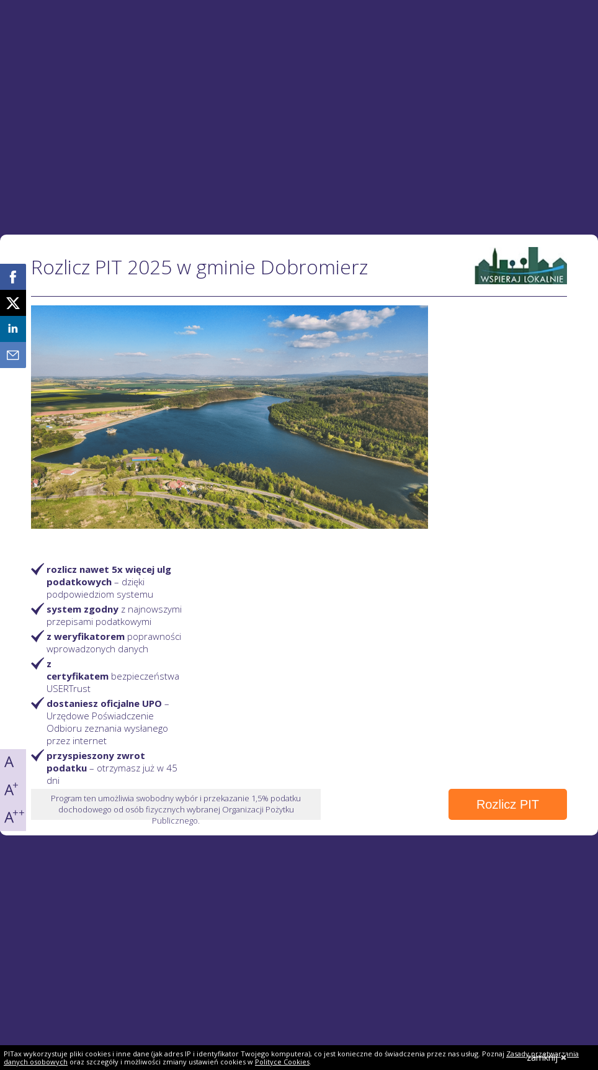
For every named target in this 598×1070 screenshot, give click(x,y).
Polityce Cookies (282, 1061)
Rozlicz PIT (507, 804)
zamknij (547, 1057)
